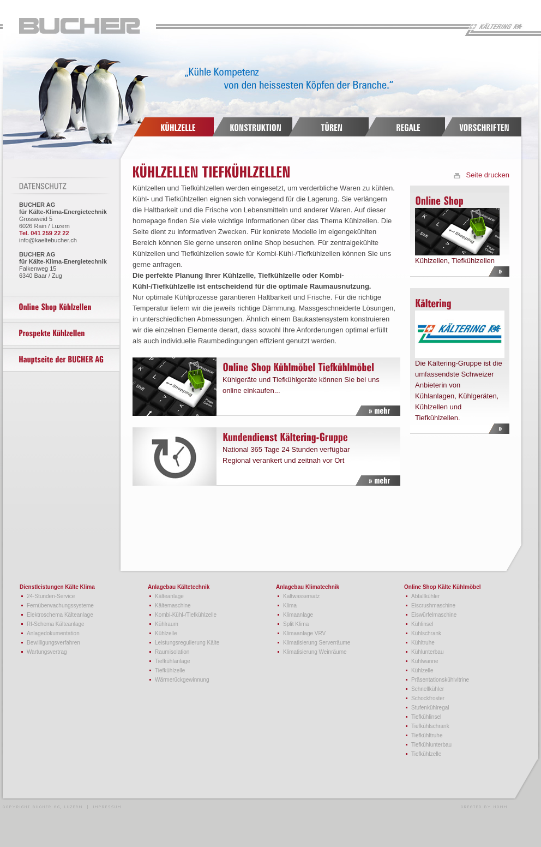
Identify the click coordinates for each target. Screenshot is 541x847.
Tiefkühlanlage (172, 661)
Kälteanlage (169, 596)
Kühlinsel (422, 624)
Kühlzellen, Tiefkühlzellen (456, 228)
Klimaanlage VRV (304, 633)
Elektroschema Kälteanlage (60, 615)
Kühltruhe (423, 643)
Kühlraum (166, 624)
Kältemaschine (173, 606)
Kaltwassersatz (301, 596)
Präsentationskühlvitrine (440, 680)
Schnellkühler (427, 689)
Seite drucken (488, 175)
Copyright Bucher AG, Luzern (61, 806)
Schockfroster (427, 698)
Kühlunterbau (427, 652)
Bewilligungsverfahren (53, 643)
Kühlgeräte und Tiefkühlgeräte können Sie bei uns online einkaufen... (261, 386)
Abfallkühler (425, 596)
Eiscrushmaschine (433, 606)
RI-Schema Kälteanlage (56, 624)
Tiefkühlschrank (430, 726)
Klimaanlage (298, 615)
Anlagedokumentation (53, 633)
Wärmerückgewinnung (182, 680)
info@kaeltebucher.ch (48, 240)
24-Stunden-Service (51, 596)
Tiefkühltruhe (426, 735)
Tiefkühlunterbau (431, 745)
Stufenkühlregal (430, 708)
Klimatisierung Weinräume (315, 652)
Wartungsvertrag (47, 652)
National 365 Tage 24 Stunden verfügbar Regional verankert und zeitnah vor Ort (261, 456)
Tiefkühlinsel (426, 717)
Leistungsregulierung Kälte (187, 643)
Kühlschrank (426, 633)
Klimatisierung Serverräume (316, 643)
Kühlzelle (166, 633)
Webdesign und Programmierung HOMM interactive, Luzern (484, 806)
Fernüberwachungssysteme (60, 606)
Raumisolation (172, 652)
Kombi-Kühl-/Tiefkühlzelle (186, 615)
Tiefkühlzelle (170, 670)
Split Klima (296, 624)
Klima (290, 606)
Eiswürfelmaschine (433, 615)
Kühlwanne (424, 661)
